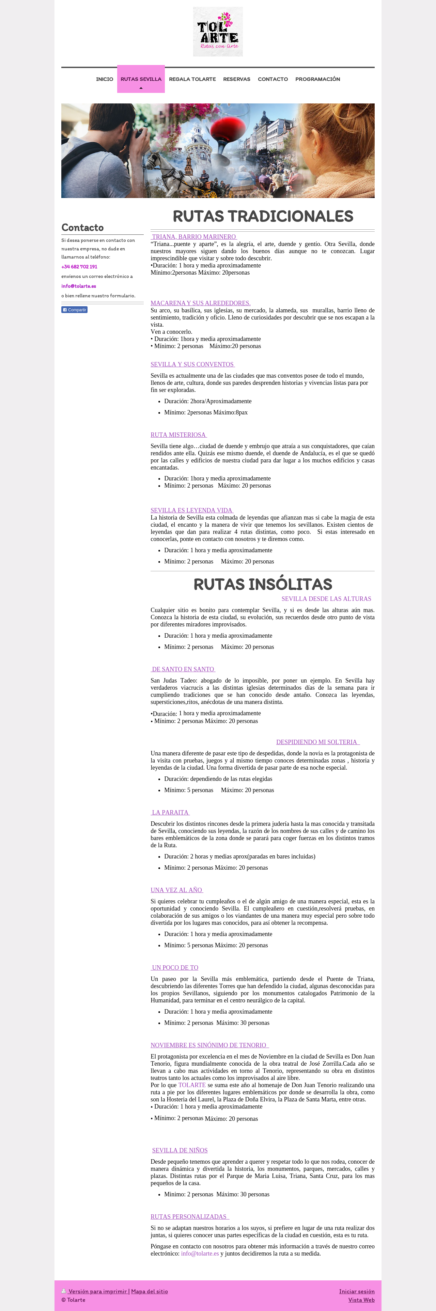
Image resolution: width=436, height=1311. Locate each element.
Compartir (74, 310)
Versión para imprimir (94, 1291)
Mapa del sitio (149, 1291)
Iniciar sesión (357, 1291)
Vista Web (361, 1300)
